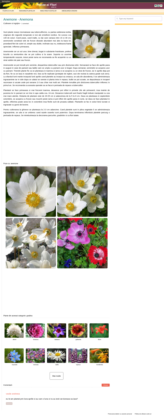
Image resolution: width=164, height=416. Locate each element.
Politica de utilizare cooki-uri (143, 414)
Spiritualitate (6, 1)
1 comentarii (25, 23)
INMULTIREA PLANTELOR (48, 11)
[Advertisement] (56, 139)
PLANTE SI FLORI (8, 11)
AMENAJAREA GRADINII (69, 11)
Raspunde (9, 403)
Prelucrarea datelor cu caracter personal (120, 414)
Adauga (105, 385)
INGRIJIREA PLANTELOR (27, 11)
